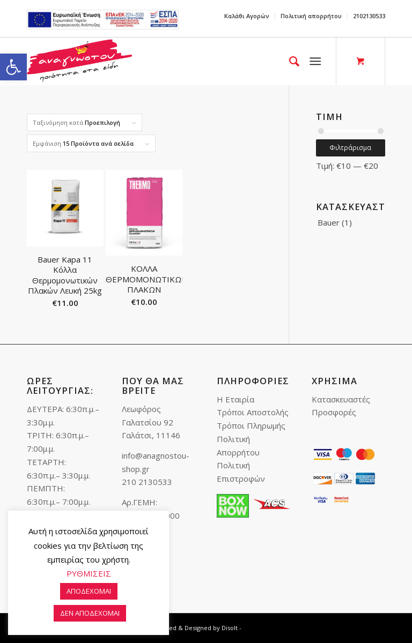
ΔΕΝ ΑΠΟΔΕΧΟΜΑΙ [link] (90, 613)
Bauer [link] (329, 222)
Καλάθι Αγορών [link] (246, 16)
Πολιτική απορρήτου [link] (311, 16)
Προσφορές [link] (334, 412)
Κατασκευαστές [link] (341, 399)
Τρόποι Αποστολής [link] (253, 412)
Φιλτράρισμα (350, 147)
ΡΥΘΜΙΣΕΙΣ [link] (89, 573)
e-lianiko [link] (103, 19)
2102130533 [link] (369, 16)
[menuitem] (247, 16)
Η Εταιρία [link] (235, 399)
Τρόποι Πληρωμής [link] (251, 425)
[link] (13, 67)
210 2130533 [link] (147, 481)
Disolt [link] (230, 628)
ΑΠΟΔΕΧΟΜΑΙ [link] (89, 591)
